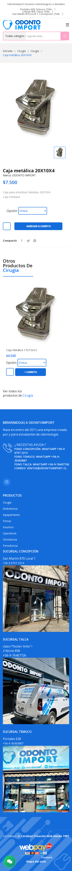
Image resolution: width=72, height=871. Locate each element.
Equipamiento (11, 515)
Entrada (7, 51)
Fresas (7, 521)
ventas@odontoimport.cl (47, 468)
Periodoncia (10, 545)
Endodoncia (10, 508)
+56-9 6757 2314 (13, 563)
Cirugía (21, 51)
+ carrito (30, 372)
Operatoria (9, 533)
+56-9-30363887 (13, 743)
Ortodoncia (10, 539)
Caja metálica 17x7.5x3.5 (21, 350)
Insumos (8, 527)
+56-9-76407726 (58, 464)
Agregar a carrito (38, 226)
